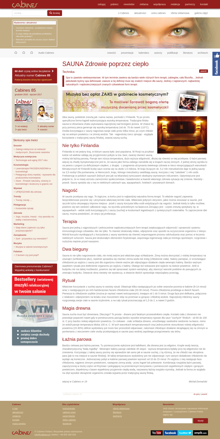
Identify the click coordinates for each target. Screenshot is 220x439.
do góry (197, 394)
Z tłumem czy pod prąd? (27, 255)
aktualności (140, 13)
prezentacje (127, 52)
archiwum (203, 52)
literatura (187, 52)
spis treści (21, 129)
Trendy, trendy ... (24, 200)
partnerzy (190, 4)
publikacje (172, 52)
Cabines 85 (25, 90)
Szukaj (55, 13)
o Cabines (123, 13)
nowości (113, 52)
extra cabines (158, 13)
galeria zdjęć (201, 13)
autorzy (158, 52)
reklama (144, 4)
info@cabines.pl (42, 434)
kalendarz (144, 52)
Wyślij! (201, 421)
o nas (15, 408)
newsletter (129, 4)
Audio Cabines (46, 52)
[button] (16, 52)
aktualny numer (45, 126)
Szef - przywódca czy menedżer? (31, 238)
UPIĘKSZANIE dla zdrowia (28, 192)
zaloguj (101, 4)
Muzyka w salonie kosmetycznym (32, 247)
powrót (204, 71)
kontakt (204, 4)
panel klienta (69, 416)
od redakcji (21, 126)
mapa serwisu (19, 423)
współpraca (159, 4)
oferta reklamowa (180, 13)
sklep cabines (69, 420)
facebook (67, 423)
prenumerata (69, 408)
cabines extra (69, 412)
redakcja (175, 4)
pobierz (114, 4)
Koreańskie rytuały (25, 208)
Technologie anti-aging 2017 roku (32, 160)
